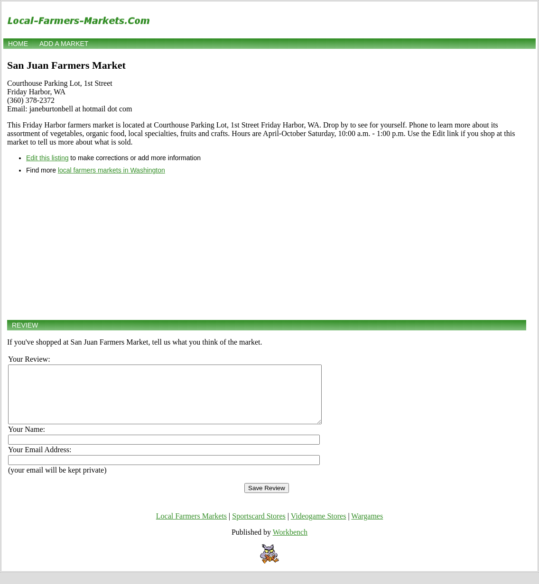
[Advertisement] (266, 247)
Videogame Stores (318, 527)
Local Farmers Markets (191, 527)
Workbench (290, 543)
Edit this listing (47, 158)
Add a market (63, 43)
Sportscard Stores (258, 527)
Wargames (367, 527)
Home (18, 43)
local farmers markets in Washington (111, 170)
